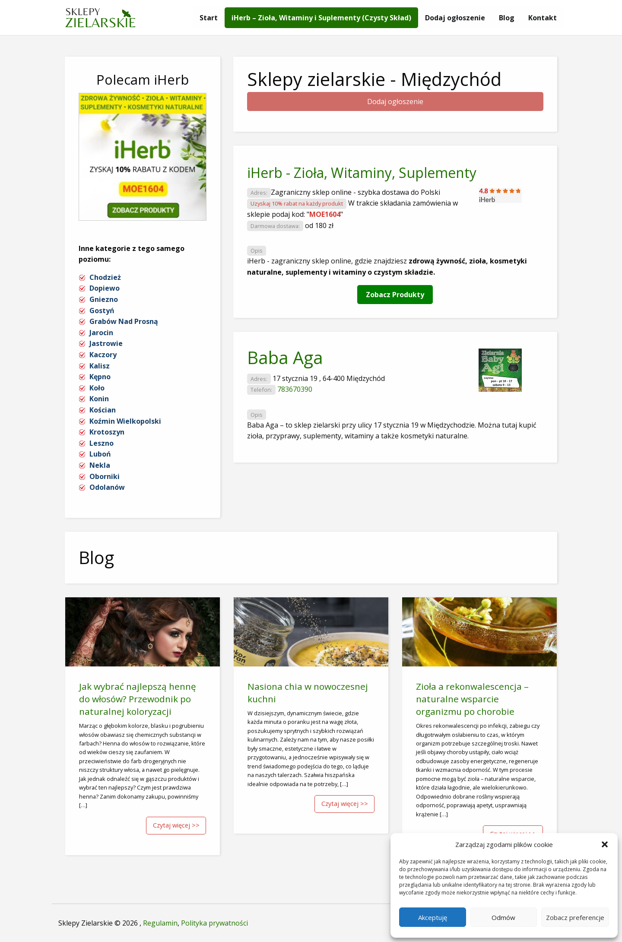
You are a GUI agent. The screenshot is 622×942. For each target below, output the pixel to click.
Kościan (102, 410)
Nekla (99, 465)
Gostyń (101, 310)
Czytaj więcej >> (176, 825)
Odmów (503, 917)
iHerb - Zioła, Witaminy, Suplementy (361, 172)
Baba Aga (285, 357)
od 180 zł (319, 225)
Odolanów (107, 487)
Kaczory (103, 354)
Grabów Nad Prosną (123, 321)
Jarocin (101, 332)
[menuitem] (209, 17)
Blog (506, 17)
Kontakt (542, 17)
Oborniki (104, 476)
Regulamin (160, 923)
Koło (97, 388)
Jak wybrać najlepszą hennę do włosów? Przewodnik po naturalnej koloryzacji (137, 698)
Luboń (100, 454)
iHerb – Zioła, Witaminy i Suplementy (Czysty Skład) (321, 17)
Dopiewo (104, 288)
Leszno (101, 443)
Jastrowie (106, 343)
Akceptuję (432, 917)
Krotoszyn (106, 432)
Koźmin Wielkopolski (125, 421)
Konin (99, 398)
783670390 (294, 389)
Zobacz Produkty (395, 294)
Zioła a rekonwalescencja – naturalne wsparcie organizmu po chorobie (472, 698)
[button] (604, 844)
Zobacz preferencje (575, 917)
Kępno (100, 376)
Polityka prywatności (214, 923)
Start (209, 17)
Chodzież (105, 277)
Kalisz (99, 366)
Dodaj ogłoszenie (455, 17)
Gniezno (103, 299)
